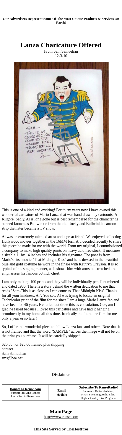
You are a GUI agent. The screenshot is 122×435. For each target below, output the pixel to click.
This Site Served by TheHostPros (61, 429)
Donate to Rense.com (25, 389)
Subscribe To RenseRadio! (98, 387)
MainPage (61, 411)
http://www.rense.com (61, 417)
